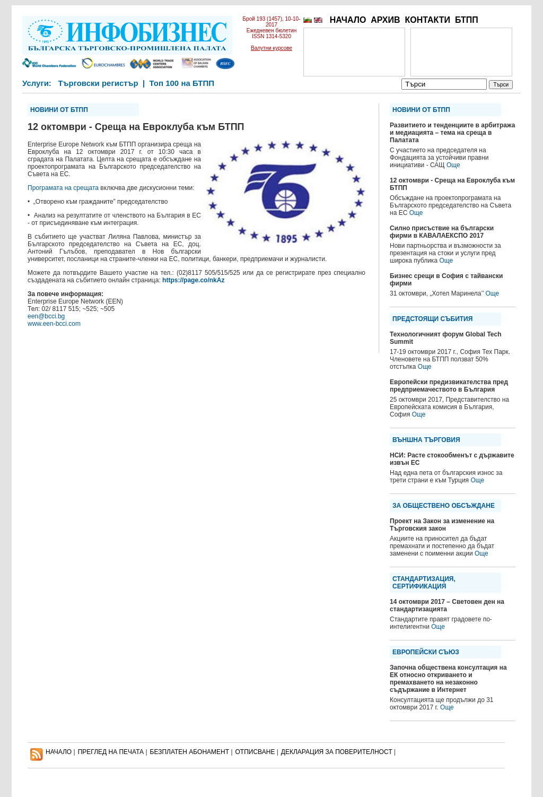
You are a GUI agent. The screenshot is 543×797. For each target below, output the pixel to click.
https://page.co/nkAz (193, 280)
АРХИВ (385, 19)
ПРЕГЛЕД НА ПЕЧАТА (111, 752)
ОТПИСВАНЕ (255, 752)
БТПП (466, 19)
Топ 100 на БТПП (182, 83)
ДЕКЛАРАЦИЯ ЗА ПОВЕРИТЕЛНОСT (336, 752)
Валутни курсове (271, 48)
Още (453, 165)
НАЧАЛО (348, 19)
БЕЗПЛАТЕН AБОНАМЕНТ (190, 752)
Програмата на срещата (63, 188)
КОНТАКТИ (427, 19)
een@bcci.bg (46, 316)
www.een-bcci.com (54, 323)
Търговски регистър (98, 83)
